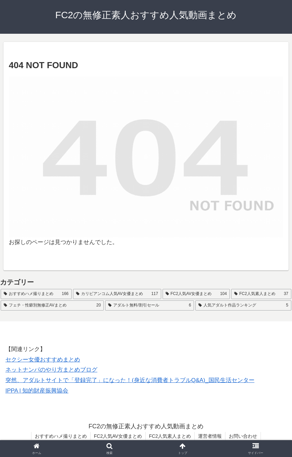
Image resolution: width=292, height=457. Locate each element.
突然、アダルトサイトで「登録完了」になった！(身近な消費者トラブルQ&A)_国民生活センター (129, 380)
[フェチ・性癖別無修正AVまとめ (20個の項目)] (52, 305)
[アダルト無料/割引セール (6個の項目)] (149, 305)
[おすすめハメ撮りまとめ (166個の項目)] (36, 294)
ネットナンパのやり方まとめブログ (51, 370)
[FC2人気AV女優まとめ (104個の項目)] (196, 294)
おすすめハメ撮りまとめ (61, 436)
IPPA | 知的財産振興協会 (36, 390)
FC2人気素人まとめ (170, 436)
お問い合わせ (243, 436)
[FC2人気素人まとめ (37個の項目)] (261, 294)
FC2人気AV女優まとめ (118, 436)
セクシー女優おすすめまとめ (42, 359)
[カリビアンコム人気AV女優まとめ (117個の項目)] (117, 294)
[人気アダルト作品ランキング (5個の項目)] (243, 305)
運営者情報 (210, 436)
